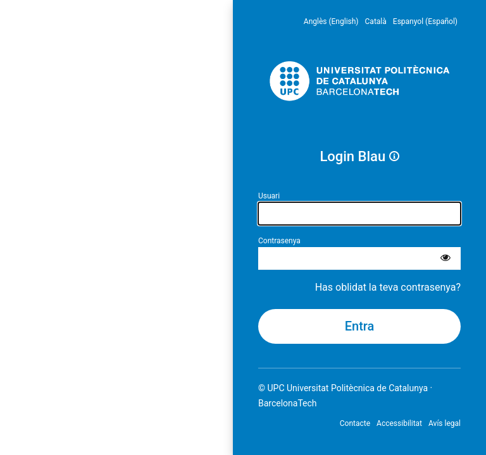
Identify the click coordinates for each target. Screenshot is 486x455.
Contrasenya (279, 240)
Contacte (355, 423)
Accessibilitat (399, 423)
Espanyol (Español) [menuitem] (425, 21)
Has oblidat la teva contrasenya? (388, 287)
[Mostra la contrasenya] (445, 258)
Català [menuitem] (376, 21)
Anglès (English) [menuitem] (331, 21)
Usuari (269, 195)
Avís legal (444, 423)
